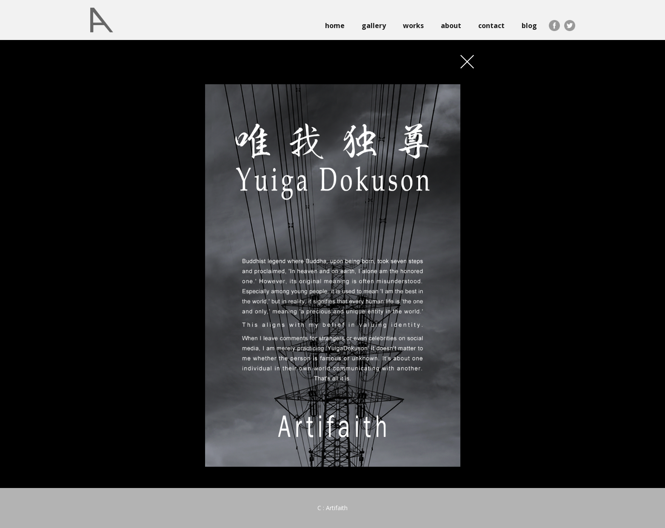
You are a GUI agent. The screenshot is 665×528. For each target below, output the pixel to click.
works (413, 25)
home (335, 25)
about (451, 25)
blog (529, 25)
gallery (374, 25)
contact (491, 25)
